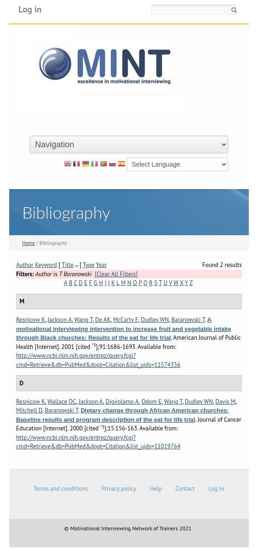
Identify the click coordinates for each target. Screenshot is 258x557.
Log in (29, 9)
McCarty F (125, 320)
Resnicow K (30, 320)
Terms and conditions (61, 489)
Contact (185, 489)
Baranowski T (188, 320)
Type (88, 265)
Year (101, 265)
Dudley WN (155, 320)
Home (28, 243)
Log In (216, 489)
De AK (103, 320)
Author (25, 265)
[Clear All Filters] (116, 274)
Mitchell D (29, 410)
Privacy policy (118, 489)
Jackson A (59, 320)
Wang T (83, 320)
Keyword (46, 265)
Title (68, 265)
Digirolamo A (122, 402)
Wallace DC (61, 402)
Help (156, 489)
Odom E (151, 402)
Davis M (225, 402)
